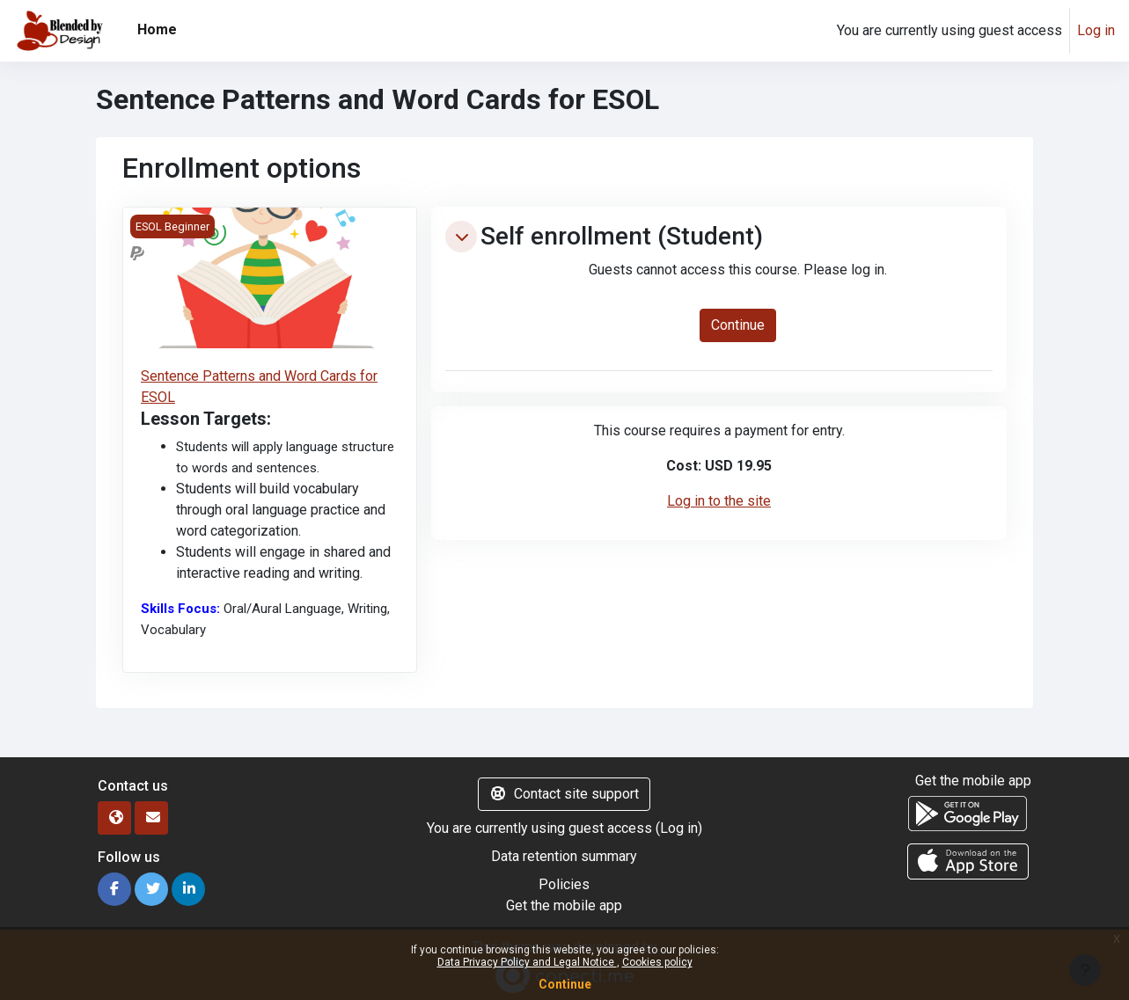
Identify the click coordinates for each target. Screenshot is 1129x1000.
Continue (565, 984)
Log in (1096, 30)
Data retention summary (564, 856)
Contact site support (564, 793)
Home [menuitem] (157, 29)
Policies (564, 884)
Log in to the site (719, 501)
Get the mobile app (564, 905)
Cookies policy (657, 962)
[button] (461, 236)
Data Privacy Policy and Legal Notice (527, 962)
